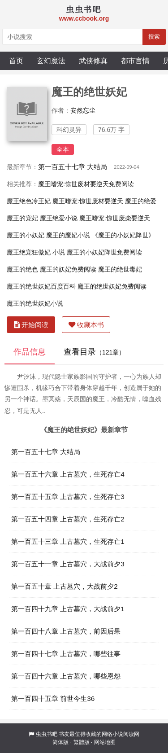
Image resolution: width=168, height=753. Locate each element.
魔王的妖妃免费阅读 (68, 269)
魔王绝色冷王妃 (29, 201)
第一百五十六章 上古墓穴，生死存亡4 (68, 474)
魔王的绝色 (22, 269)
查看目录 (94, 351)
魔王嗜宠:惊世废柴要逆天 (114, 218)
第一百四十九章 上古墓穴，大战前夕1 (68, 609)
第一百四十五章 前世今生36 (53, 698)
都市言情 (135, 61)
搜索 (154, 36)
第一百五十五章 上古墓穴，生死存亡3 (68, 496)
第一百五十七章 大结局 (72, 167)
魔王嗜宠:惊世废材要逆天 (87, 201)
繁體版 (81, 742)
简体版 (60, 742)
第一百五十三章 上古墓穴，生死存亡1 (68, 541)
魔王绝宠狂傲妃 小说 (36, 252)
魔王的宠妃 (22, 218)
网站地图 (105, 742)
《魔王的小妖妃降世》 (123, 235)
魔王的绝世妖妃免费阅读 (112, 286)
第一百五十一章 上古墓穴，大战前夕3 (68, 564)
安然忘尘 (82, 110)
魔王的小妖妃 (25, 235)
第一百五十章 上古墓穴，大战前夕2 (64, 586)
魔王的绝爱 (140, 201)
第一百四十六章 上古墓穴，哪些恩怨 (66, 676)
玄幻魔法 (51, 61)
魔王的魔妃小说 (68, 235)
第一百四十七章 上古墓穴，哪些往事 (66, 653)
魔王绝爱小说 (59, 218)
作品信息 (29, 351)
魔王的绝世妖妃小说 (35, 303)
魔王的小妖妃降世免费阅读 (104, 252)
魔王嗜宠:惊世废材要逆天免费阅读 (86, 184)
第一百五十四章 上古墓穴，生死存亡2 (68, 519)
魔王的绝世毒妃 (120, 269)
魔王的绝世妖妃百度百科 (41, 286)
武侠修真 (93, 61)
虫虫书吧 (46, 734)
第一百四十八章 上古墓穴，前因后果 (66, 631)
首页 (16, 61)
